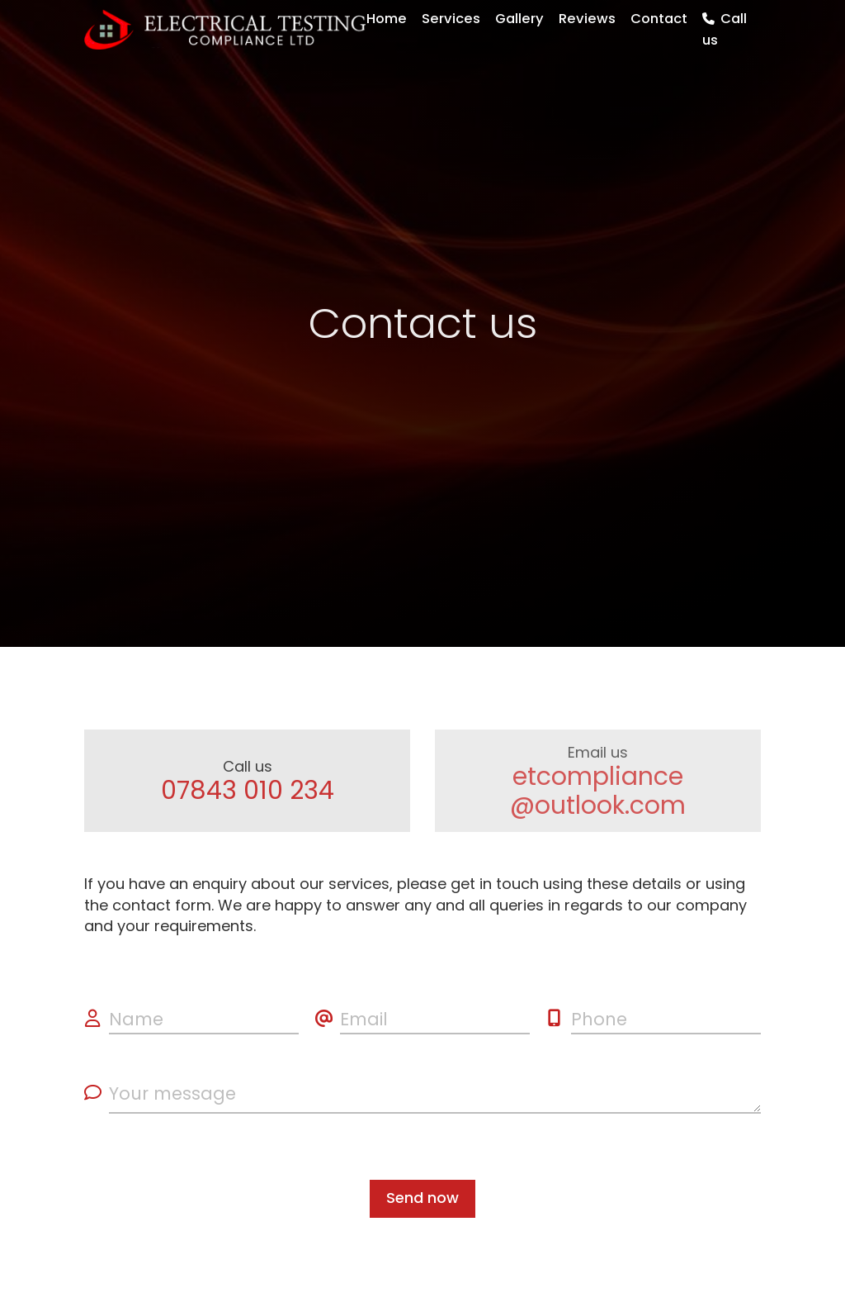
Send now (422, 1197)
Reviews (587, 18)
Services (451, 18)
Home (386, 18)
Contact (658, 18)
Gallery (519, 18)
